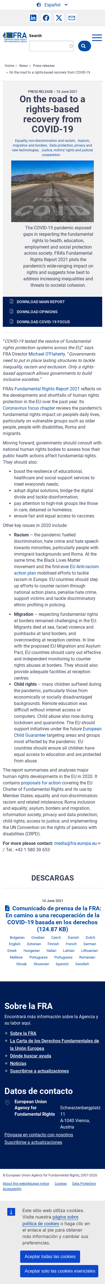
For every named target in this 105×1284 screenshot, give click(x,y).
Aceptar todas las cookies (50, 1256)
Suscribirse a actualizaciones (39, 1071)
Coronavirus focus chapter (29, 408)
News (23, 66)
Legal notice (40, 1184)
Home (9, 66)
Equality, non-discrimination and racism (45, 141)
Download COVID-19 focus (43, 322)
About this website (17, 1184)
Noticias (18, 1063)
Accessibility (12, 1189)
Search (35, 35)
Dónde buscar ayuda (30, 1056)
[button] (33, 18)
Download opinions (37, 312)
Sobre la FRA (23, 1033)
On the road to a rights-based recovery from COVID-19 (49, 72)
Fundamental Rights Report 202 (46, 388)
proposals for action (41, 783)
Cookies (61, 1184)
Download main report (41, 302)
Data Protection (84, 1184)
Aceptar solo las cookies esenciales (60, 1271)
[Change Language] (52, 5)
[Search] (51, 46)
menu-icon (97, 37)
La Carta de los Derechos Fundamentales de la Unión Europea (54, 1044)
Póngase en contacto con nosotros (38, 1134)
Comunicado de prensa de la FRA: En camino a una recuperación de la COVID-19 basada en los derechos (52, 919)
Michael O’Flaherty (47, 354)
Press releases (44, 66)
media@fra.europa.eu (77, 843)
